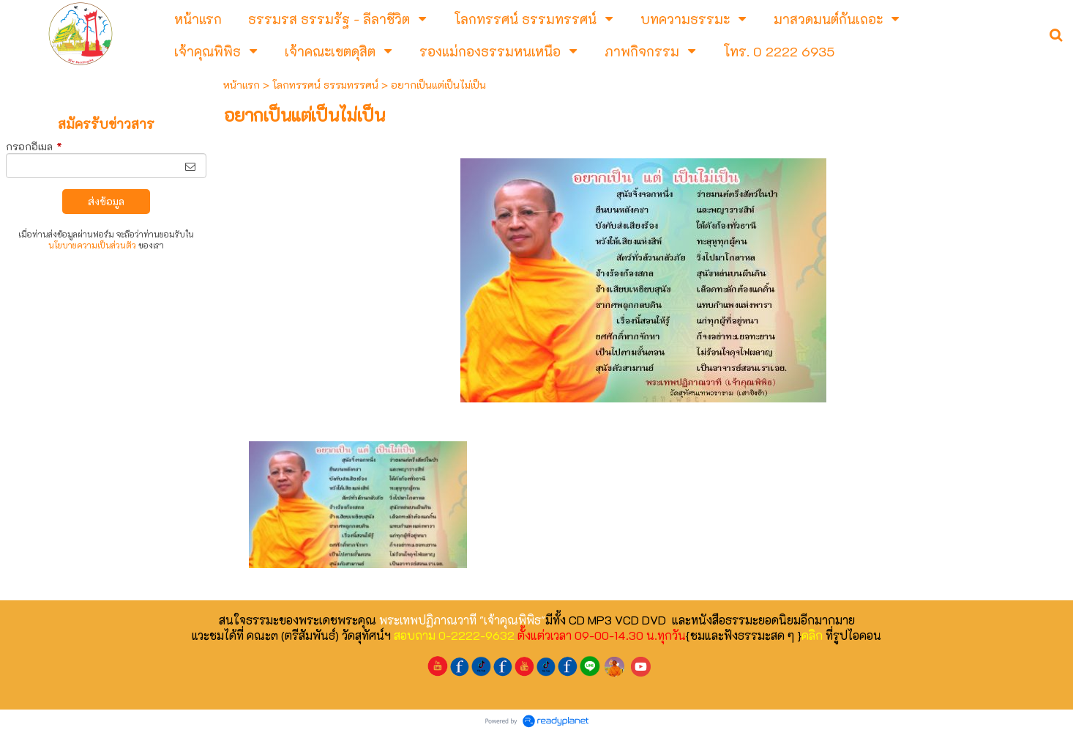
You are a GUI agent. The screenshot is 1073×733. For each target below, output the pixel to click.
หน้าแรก (241, 85)
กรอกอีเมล (34, 146)
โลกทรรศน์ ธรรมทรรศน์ (325, 85)
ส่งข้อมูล (106, 201)
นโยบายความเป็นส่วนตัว (92, 245)
